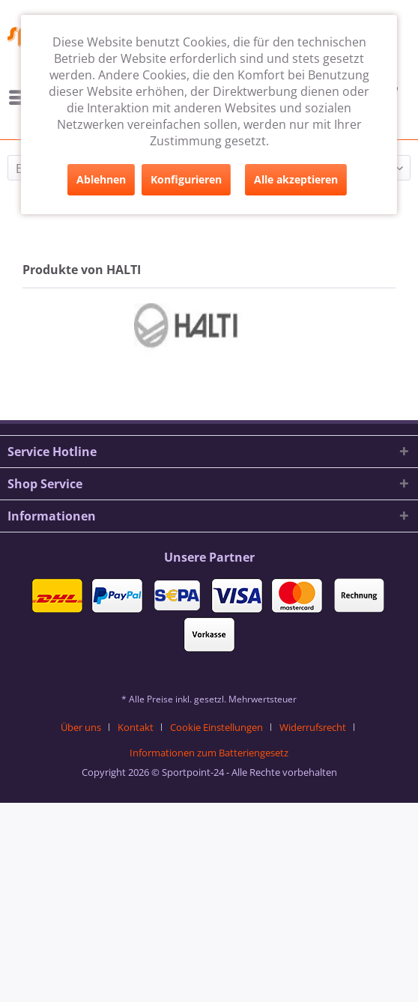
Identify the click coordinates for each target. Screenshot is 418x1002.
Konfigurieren (186, 179)
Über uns (81, 727)
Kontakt (136, 727)
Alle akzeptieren (296, 179)
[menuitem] (86, 727)
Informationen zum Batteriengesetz (209, 752)
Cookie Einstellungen (216, 727)
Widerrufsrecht (312, 727)
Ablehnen (101, 179)
